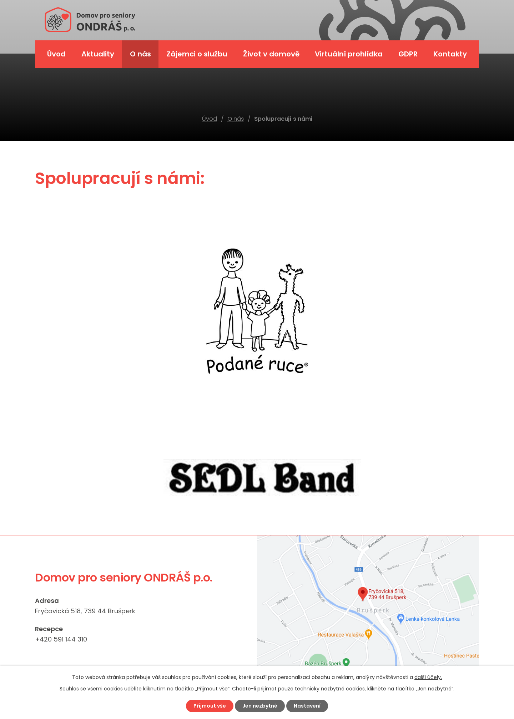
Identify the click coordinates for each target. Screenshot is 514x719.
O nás (235, 119)
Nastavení (307, 705)
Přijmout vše (209, 705)
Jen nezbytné (259, 705)
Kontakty (450, 54)
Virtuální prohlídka (349, 54)
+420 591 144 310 (61, 639)
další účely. (428, 677)
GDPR (408, 54)
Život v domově (271, 54)
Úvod (209, 119)
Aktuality (97, 54)
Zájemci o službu (196, 54)
